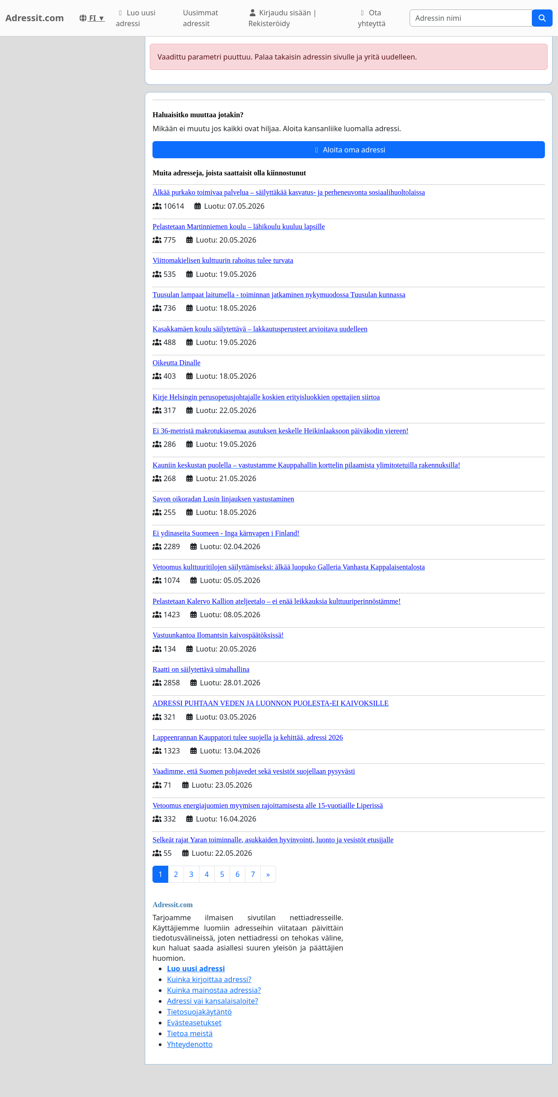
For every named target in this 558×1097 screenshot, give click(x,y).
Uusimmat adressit (200, 18)
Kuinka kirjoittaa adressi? (209, 979)
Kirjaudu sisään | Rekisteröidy (282, 18)
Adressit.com (34, 18)
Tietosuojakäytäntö (199, 1012)
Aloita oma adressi (349, 150)
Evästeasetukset (194, 1023)
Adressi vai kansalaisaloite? (212, 1001)
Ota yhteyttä (372, 18)
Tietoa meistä (189, 1033)
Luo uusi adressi (136, 18)
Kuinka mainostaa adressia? (214, 990)
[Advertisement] (69, 172)
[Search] (471, 18)
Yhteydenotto (189, 1044)
